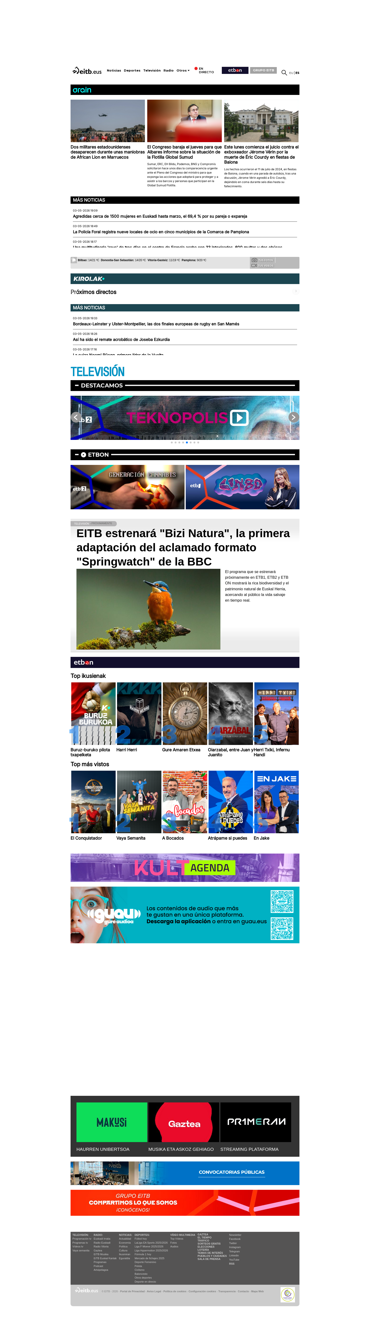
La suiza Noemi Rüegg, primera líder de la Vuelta (118, 355)
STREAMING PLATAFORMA (249, 1149)
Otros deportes (143, 1277)
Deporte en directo (145, 1281)
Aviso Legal (154, 1291)
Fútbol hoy (141, 1238)
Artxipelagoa (101, 1269)
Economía (125, 1242)
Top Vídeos (176, 1238)
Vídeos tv (77, 1246)
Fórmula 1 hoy (143, 1254)
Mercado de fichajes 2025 (149, 1258)
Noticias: (125, 1234)
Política (123, 1246)
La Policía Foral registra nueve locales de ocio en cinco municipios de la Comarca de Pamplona (161, 232)
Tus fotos (262, 260)
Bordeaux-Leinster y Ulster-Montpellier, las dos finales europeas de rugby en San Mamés (156, 324)
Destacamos (102, 385)
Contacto (243, 1291)
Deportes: (142, 1234)
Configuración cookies (202, 1291)
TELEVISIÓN (97, 372)
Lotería (203, 1249)
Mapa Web (257, 1291)
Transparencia (226, 1291)
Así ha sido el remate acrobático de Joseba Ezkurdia (121, 339)
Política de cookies (174, 1291)
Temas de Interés (210, 1252)
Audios (174, 1246)
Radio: (98, 1234)
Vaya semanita (80, 1250)
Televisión (152, 70)
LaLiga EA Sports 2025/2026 (151, 1242)
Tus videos (262, 265)
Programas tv (80, 1242)
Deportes (132, 70)
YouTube (234, 1259)
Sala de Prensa (209, 1259)
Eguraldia (124, 1258)
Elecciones (206, 1246)
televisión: (80, 1234)
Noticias (114, 70)
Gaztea (98, 1250)
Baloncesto (141, 1273)
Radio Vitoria (101, 1246)
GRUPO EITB (263, 70)
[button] (172, 442)
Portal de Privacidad (132, 1291)
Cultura (123, 1250)
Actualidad (125, 1238)
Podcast (98, 1266)
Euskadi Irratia (102, 1238)
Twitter (233, 1243)
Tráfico (203, 1240)
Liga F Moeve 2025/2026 (149, 1246)
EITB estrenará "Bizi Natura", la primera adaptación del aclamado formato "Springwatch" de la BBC (183, 547)
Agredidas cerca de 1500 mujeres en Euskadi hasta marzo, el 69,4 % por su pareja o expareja (160, 216)
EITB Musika (101, 1254)
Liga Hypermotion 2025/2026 (151, 1250)
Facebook (234, 1238)
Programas (100, 1262)
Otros (182, 70)
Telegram (234, 1251)
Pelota (138, 1266)
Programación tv (81, 1238)
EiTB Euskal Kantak (105, 1258)
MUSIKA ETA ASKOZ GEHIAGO (181, 1149)
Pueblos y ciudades (212, 1255)
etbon (98, 454)
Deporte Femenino (145, 1262)
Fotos (173, 1242)
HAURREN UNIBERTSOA (103, 1149)
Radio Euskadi (102, 1242)
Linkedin (234, 1255)
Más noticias (89, 200)
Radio (169, 70)
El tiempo (204, 1237)
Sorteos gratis (209, 1243)
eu (291, 73)
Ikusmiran (124, 1254)
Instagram (235, 1247)
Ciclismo (140, 1269)
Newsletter (235, 1234)
